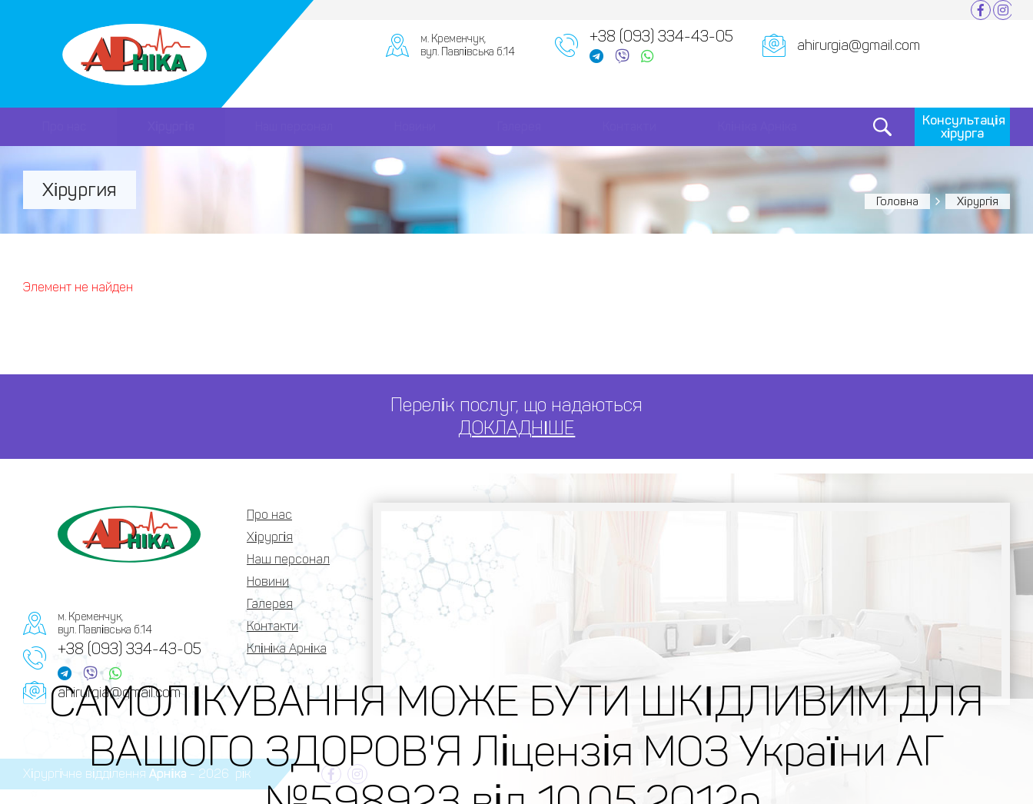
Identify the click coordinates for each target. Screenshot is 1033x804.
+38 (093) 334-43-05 (661, 36)
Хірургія (171, 126)
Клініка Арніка (757, 126)
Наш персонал (294, 126)
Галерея (519, 126)
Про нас (64, 126)
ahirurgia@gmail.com (858, 45)
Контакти (629, 126)
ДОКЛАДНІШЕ (517, 428)
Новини (415, 126)
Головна (897, 201)
